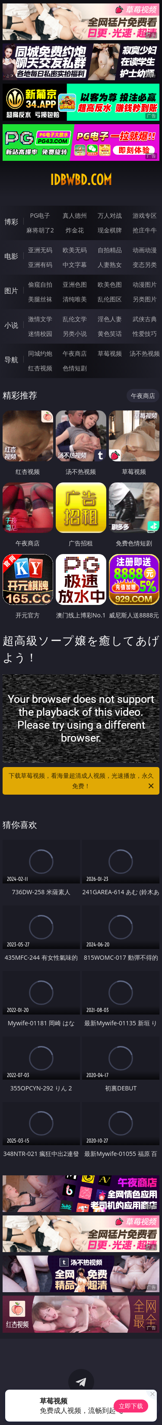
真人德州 (75, 215)
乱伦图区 (110, 299)
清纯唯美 (75, 299)
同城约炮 (40, 353)
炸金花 (75, 230)
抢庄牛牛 (145, 230)
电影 (11, 256)
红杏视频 (40, 368)
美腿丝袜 (40, 299)
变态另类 (145, 264)
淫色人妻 (110, 319)
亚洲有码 (40, 264)
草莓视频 (110, 353)
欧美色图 (110, 284)
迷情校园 (40, 333)
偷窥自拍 (40, 284)
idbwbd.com (81, 179)
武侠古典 (145, 319)
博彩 (11, 221)
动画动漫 (145, 250)
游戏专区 (145, 215)
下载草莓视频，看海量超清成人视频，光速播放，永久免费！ (82, 781)
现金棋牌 (110, 230)
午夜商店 (75, 353)
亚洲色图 (75, 284)
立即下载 (131, 1406)
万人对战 (110, 215)
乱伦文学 (75, 319)
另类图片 (145, 299)
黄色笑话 (110, 333)
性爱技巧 (145, 333)
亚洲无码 (40, 250)
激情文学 (40, 319)
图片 (11, 290)
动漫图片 (145, 284)
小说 (11, 325)
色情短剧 (75, 368)
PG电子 (40, 215)
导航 (11, 359)
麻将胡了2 (40, 230)
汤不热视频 (145, 353)
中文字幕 (75, 264)
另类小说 (75, 333)
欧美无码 (75, 250)
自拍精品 (110, 250)
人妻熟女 (110, 264)
